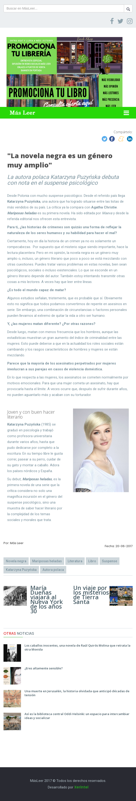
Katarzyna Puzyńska (21, 570)
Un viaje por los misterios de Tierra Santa (91, 595)
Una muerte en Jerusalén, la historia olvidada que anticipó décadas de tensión (76, 693)
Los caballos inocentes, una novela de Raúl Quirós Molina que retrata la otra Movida (77, 647)
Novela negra (16, 561)
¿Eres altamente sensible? (43, 668)
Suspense (109, 561)
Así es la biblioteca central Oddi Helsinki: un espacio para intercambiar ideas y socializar (76, 716)
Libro (92, 561)
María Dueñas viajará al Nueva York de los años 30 (46, 599)
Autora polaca (53, 570)
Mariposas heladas (47, 561)
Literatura (75, 561)
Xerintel (81, 787)
